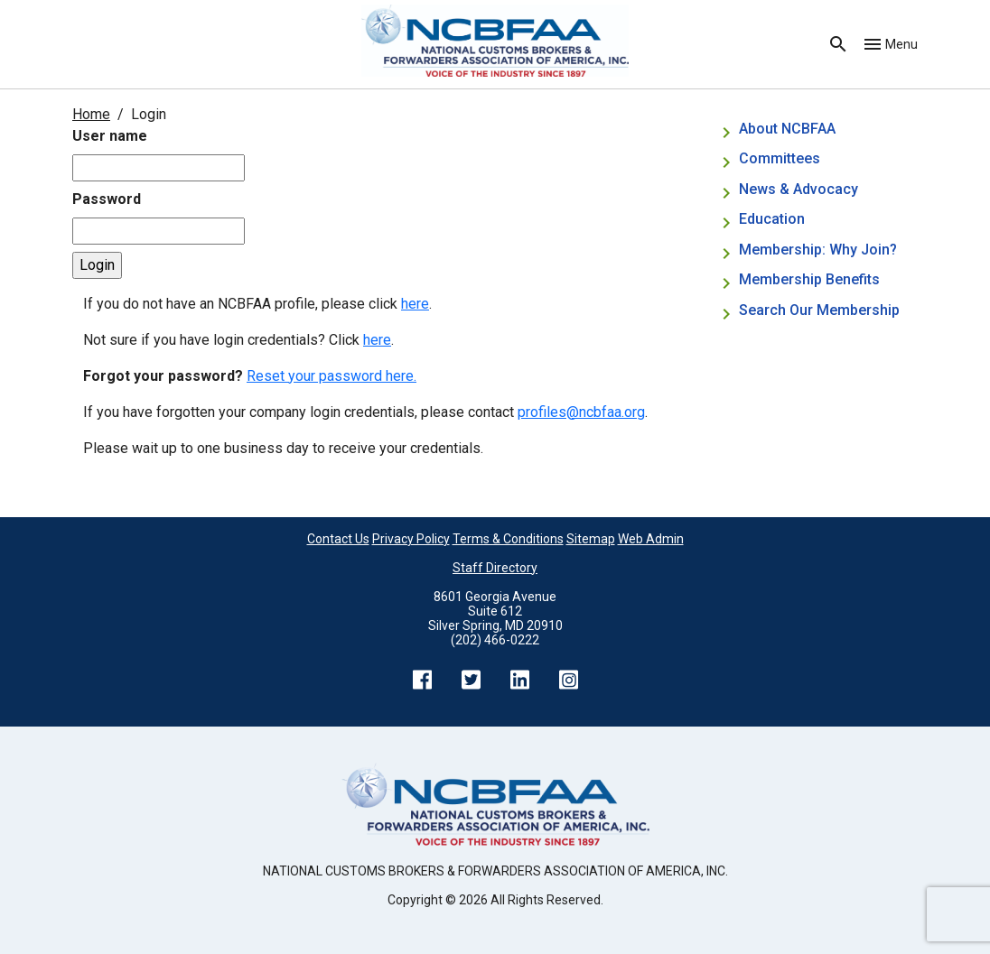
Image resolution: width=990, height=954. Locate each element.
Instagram (568, 679)
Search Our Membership (819, 310)
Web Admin (651, 539)
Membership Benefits (809, 279)
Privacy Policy (411, 539)
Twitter (470, 679)
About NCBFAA (787, 128)
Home (91, 114)
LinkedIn (519, 679)
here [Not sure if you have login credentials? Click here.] (377, 339)
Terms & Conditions (508, 539)
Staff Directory (495, 567)
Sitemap (590, 539)
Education (772, 218)
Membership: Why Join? (820, 249)
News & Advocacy (798, 189)
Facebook (422, 679)
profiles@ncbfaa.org (581, 412)
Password (106, 199)
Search (838, 44)
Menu (901, 44)
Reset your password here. (331, 375)
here (415, 303)
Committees (779, 158)
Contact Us (338, 539)
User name (109, 135)
